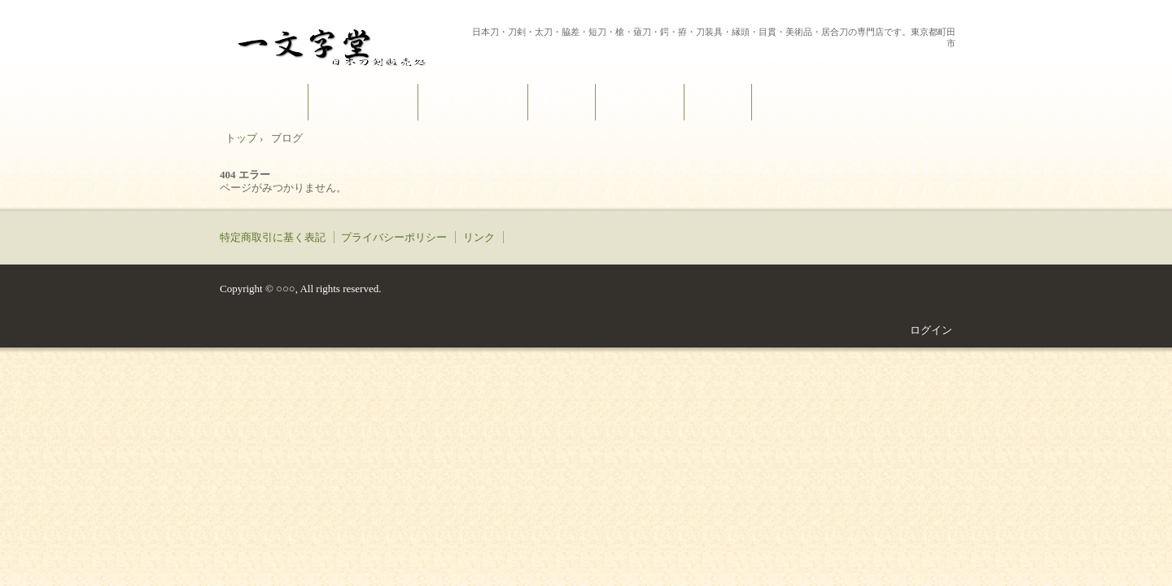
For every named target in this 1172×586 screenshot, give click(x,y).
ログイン (931, 330)
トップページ (263, 101)
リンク (479, 237)
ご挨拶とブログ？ (363, 101)
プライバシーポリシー (394, 237)
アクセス (718, 101)
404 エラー (245, 174)
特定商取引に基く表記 (273, 237)
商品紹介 (561, 101)
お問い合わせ (639, 101)
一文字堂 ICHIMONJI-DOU (343, 44)
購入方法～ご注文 (473, 101)
